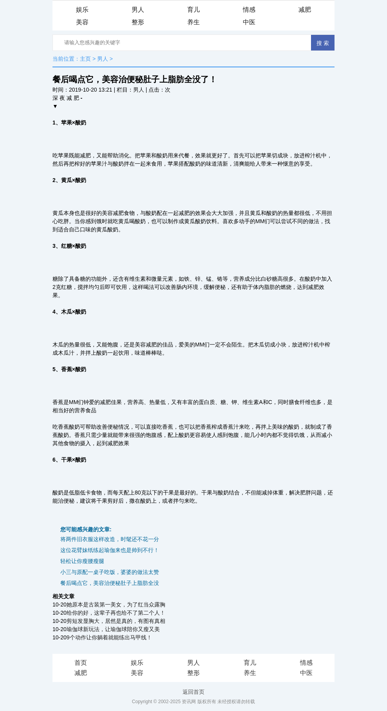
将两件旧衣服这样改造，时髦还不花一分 (109, 539)
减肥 (304, 9)
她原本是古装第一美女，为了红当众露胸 (116, 604)
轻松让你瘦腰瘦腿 (82, 561)
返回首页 (193, 692)
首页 (80, 662)
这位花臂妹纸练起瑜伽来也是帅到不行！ (109, 550)
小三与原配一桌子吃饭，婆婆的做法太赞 (109, 572)
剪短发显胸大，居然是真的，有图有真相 (116, 621)
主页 (85, 59)
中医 (249, 22)
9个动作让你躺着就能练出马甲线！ (109, 637)
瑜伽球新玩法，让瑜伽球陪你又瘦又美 (113, 629)
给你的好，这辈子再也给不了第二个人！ (116, 613)
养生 (193, 22)
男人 (138, 9)
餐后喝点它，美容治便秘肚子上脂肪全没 (109, 583)
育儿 (193, 9)
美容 (82, 22)
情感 (249, 9)
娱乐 (82, 9)
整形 (138, 22)
